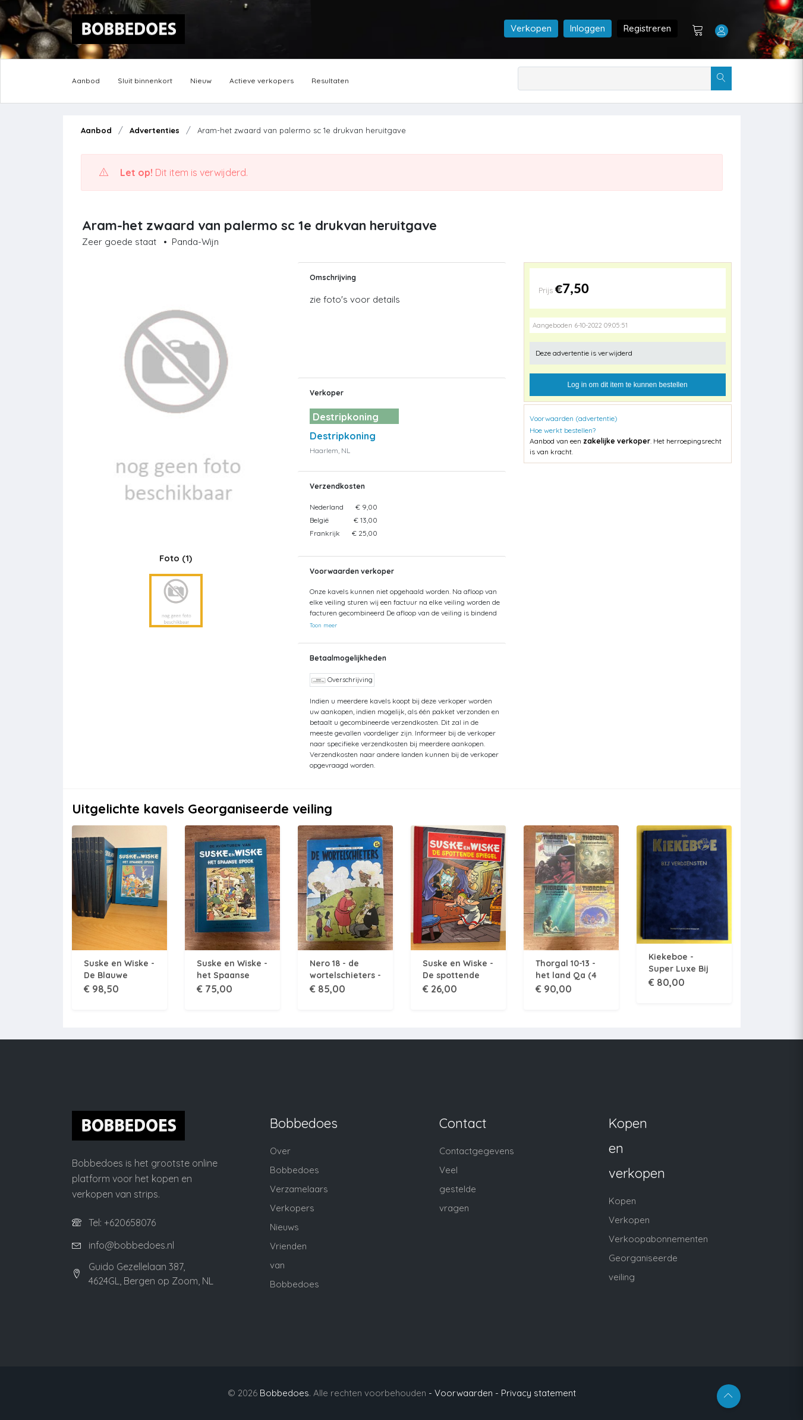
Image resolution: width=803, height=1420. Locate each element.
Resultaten (330, 80)
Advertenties (155, 130)
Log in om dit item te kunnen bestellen (627, 385)
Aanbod (86, 80)
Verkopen (531, 28)
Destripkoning (343, 436)
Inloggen (587, 28)
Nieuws (284, 1227)
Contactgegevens (476, 1151)
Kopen (622, 1201)
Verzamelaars (299, 1189)
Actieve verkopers (261, 80)
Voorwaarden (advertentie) (574, 418)
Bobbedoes (284, 1393)
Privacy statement (538, 1393)
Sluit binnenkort (145, 80)
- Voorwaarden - (464, 1393)
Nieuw (201, 80)
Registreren (647, 28)
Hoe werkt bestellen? (563, 430)
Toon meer (323, 625)
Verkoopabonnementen (658, 1239)
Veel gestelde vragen (457, 1189)
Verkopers (292, 1208)
